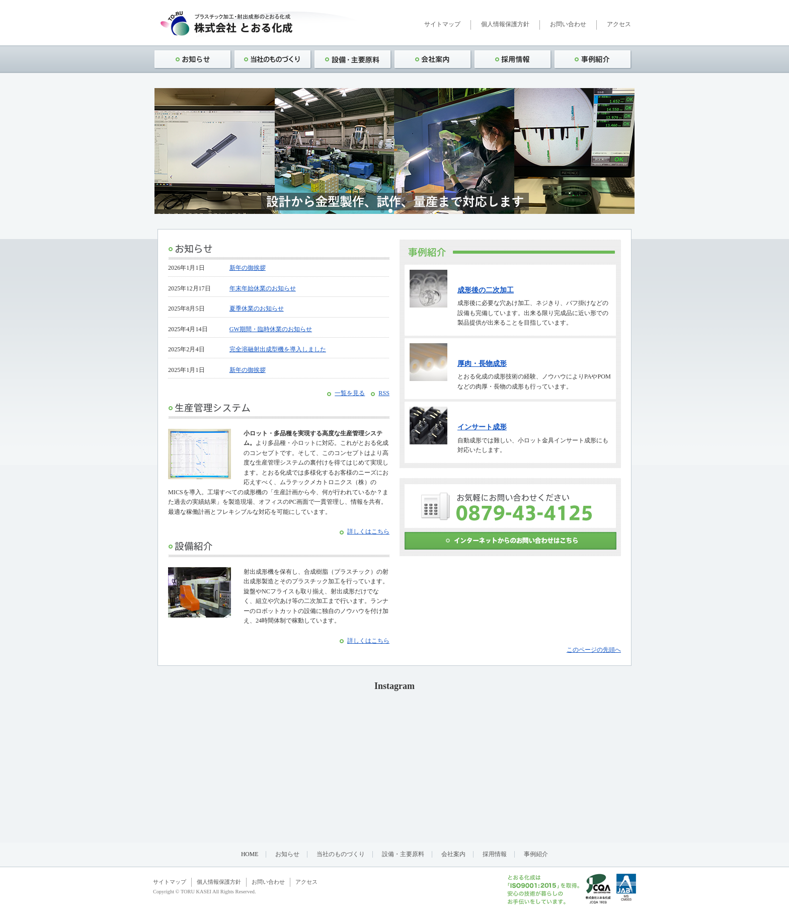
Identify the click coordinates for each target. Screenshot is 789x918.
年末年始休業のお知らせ (262, 288)
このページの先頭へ (594, 650)
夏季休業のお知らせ (256, 308)
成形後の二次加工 (485, 290)
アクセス (619, 24)
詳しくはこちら (368, 531)
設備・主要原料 (403, 854)
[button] (382, 211)
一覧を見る (350, 393)
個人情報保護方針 (505, 24)
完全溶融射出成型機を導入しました (277, 349)
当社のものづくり (341, 854)
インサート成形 (482, 427)
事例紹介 (536, 854)
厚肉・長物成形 (482, 363)
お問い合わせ (568, 24)
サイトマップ (442, 24)
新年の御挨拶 (247, 267)
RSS (383, 393)
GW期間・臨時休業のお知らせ (270, 329)
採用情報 (495, 854)
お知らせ (287, 854)
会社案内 (453, 854)
